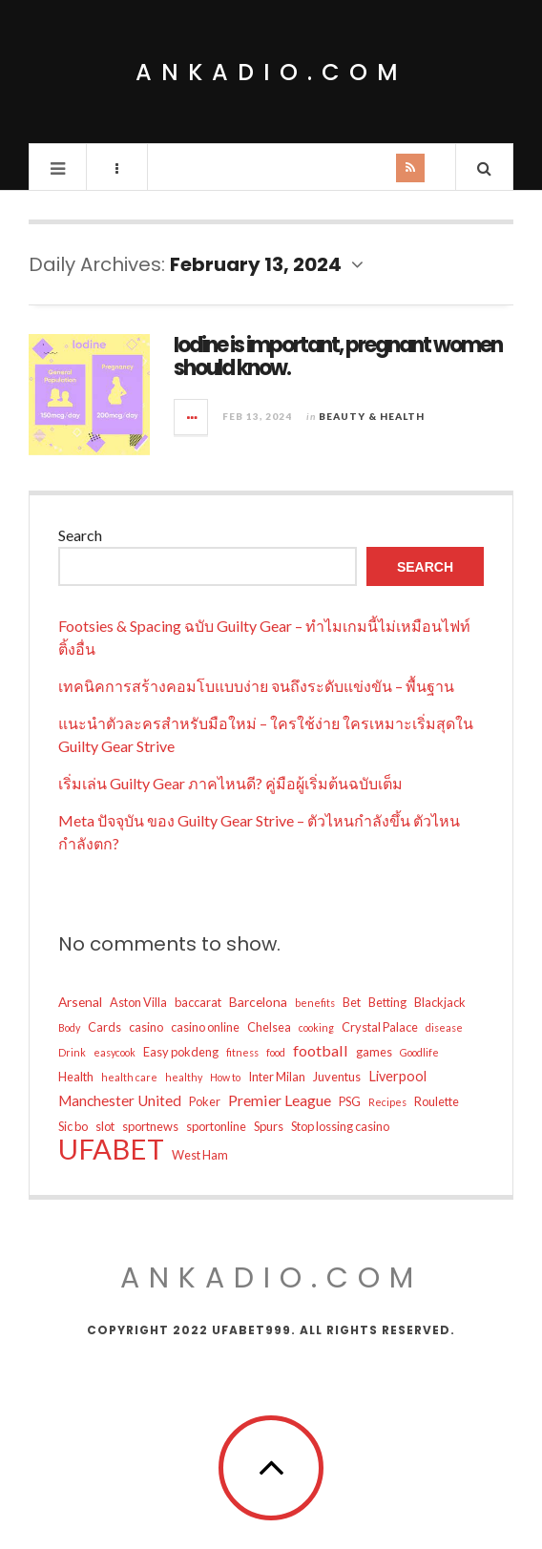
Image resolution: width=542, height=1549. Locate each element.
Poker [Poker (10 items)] (204, 1101)
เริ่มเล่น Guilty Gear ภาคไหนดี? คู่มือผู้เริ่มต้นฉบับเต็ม (230, 783)
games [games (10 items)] (374, 1051)
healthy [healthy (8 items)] (183, 1077)
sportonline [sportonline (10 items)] (216, 1126)
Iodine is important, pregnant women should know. (338, 356)
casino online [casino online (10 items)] (205, 1027)
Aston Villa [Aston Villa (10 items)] (138, 1002)
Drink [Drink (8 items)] (72, 1052)
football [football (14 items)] (320, 1050)
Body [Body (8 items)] (69, 1027)
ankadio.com (271, 72)
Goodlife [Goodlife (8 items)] (419, 1052)
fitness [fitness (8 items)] (242, 1052)
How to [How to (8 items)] (225, 1077)
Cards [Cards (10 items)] (104, 1027)
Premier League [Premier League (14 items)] (279, 1100)
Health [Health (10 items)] (76, 1076)
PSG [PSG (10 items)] (350, 1101)
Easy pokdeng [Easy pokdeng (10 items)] (181, 1051)
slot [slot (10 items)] (105, 1126)
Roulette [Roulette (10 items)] (436, 1101)
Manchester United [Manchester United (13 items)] (119, 1100)
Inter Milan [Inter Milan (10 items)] (276, 1076)
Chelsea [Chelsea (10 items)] (269, 1027)
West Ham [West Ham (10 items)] (200, 1154)
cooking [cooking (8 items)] (316, 1027)
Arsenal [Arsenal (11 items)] (80, 1002)
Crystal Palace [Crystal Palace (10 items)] (380, 1027)
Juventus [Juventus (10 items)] (337, 1076)
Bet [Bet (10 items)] (352, 1002)
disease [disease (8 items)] (444, 1027)
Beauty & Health (372, 416)
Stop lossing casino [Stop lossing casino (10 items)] (340, 1126)
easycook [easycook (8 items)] (115, 1052)
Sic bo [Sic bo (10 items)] (73, 1126)
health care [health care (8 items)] (129, 1077)
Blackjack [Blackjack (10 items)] (440, 1002)
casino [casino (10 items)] (146, 1027)
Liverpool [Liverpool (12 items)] (397, 1076)
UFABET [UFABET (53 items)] (111, 1149)
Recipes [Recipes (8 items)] (387, 1102)
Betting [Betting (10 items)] (387, 1002)
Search (80, 535)
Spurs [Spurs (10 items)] (268, 1126)
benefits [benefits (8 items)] (315, 1002)
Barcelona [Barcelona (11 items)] (258, 1002)
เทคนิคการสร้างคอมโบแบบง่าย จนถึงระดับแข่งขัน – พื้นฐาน (256, 686)
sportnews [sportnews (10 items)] (150, 1126)
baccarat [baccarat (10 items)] (198, 1002)
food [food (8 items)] (275, 1052)
